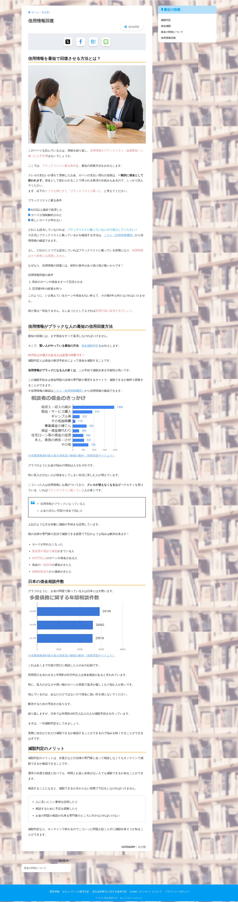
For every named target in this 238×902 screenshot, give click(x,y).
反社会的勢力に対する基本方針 (109, 892)
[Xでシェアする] (67, 41)
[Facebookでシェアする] (80, 41)
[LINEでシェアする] (106, 41)
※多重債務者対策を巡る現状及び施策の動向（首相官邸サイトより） (71, 456)
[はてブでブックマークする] (93, 41)
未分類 (142, 847)
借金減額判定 (90, 346)
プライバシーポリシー (177, 892)
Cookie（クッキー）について (146, 892)
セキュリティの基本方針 (75, 892)
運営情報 (55, 892)
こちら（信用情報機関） (119, 235)
